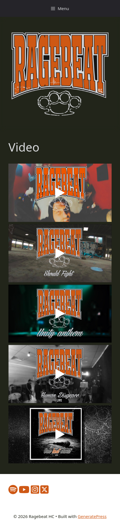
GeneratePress (92, 516)
